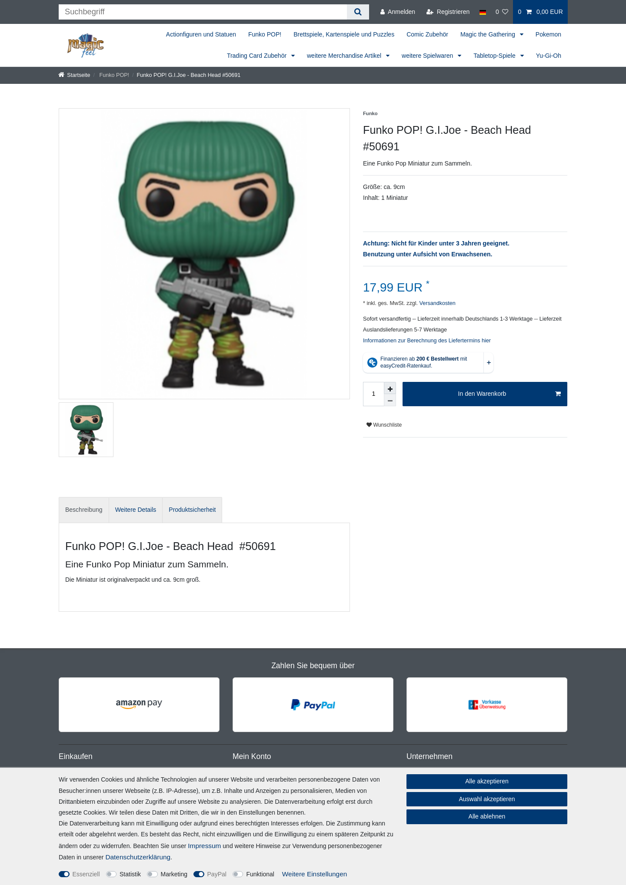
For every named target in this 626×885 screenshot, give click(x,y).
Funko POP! (264, 34)
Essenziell (86, 874)
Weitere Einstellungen (314, 874)
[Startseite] (74, 75)
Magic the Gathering (488, 34)
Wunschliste (384, 425)
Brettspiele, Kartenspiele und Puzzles (343, 34)
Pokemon (548, 34)
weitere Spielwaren (428, 55)
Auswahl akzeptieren (487, 799)
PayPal (216, 874)
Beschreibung (84, 509)
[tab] (84, 510)
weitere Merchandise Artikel (345, 55)
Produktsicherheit (192, 509)
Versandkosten (437, 303)
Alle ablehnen (487, 816)
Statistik (130, 874)
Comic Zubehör (427, 34)
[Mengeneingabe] (373, 394)
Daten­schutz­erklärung (137, 857)
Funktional (260, 874)
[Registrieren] (448, 12)
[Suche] (358, 12)
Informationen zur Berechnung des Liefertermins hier (427, 341)
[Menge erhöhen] (390, 388)
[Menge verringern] (390, 400)
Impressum (204, 845)
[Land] (482, 12)
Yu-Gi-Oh (548, 55)
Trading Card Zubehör (257, 55)
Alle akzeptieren (487, 781)
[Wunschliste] (502, 12)
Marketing (174, 874)
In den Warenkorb (509, 394)
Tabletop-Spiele (495, 55)
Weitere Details (135, 509)
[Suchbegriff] (203, 12)
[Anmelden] (398, 12)
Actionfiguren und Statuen (201, 34)
